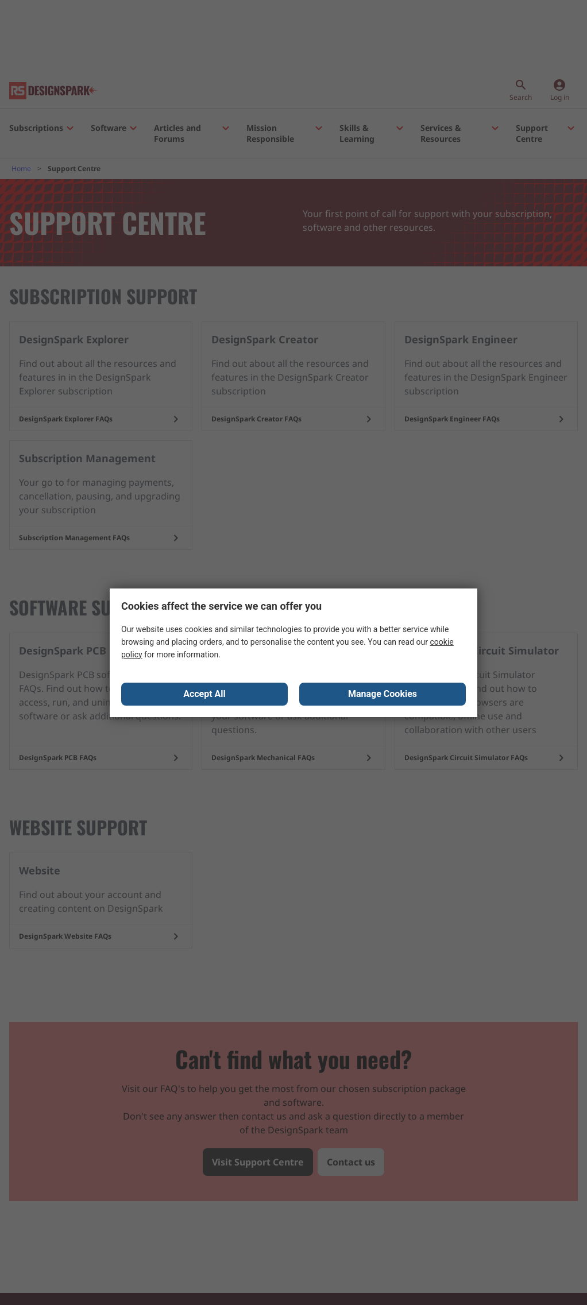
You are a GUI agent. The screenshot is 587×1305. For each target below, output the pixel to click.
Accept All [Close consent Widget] (204, 693)
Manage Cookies (382, 693)
